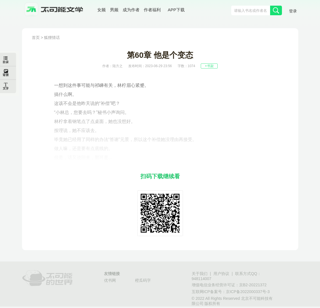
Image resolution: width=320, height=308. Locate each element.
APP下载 (176, 9)
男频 (114, 10)
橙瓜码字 (143, 280)
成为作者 (131, 10)
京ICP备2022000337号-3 (248, 291)
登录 (293, 11)
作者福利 (152, 10)
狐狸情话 (52, 37)
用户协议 (221, 273)
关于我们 (200, 273)
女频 (101, 10)
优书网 (110, 280)
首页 (36, 37)
